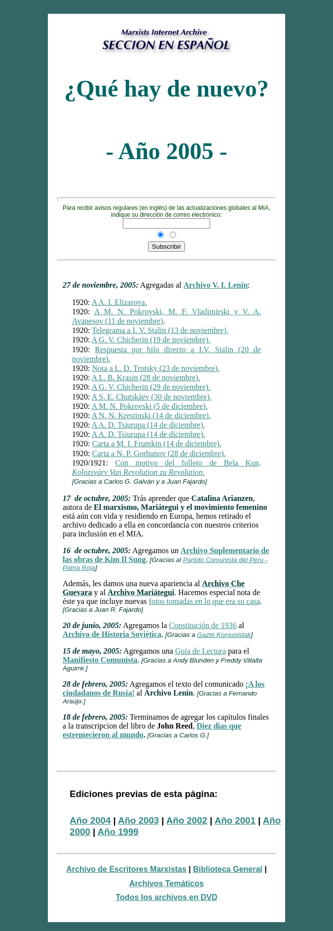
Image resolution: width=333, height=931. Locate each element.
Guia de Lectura (200, 651)
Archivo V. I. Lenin (216, 285)
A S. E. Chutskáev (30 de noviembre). (152, 397)
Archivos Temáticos (166, 883)
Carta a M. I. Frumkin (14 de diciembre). (157, 443)
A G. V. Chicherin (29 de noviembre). (151, 387)
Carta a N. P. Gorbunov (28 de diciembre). (159, 453)
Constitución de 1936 (203, 625)
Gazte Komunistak (224, 634)
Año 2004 (90, 820)
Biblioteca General (227, 869)
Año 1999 (118, 832)
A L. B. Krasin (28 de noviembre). (146, 377)
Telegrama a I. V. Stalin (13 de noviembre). (160, 330)
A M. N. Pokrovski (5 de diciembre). (150, 406)
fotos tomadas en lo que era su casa (204, 601)
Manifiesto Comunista (100, 660)
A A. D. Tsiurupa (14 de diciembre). (148, 425)
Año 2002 (186, 820)
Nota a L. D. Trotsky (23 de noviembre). (156, 368)
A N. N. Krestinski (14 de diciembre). (151, 415)
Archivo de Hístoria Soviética (112, 634)
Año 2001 (235, 820)
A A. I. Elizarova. (119, 302)
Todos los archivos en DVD (167, 897)
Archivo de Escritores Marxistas (126, 869)
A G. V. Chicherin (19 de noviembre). (151, 339)
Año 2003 (138, 820)
